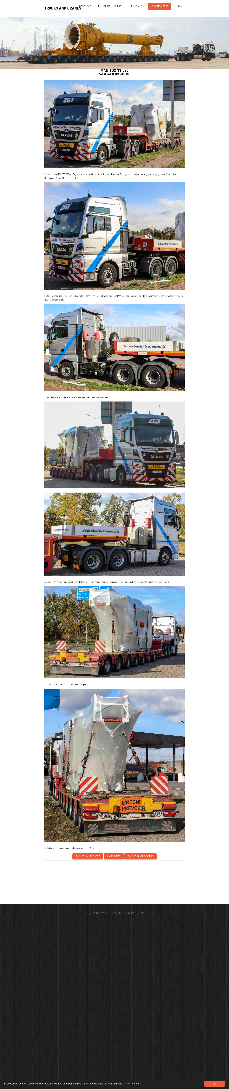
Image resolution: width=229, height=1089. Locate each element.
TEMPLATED (98, 913)
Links (179, 6)
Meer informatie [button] (133, 1083)
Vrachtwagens (159, 6)
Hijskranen (136, 6)
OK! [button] (214, 1084)
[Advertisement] (132, 882)
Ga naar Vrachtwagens (140, 856)
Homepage (85, 6)
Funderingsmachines (110, 6)
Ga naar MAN (113, 856)
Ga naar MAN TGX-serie (88, 856)
